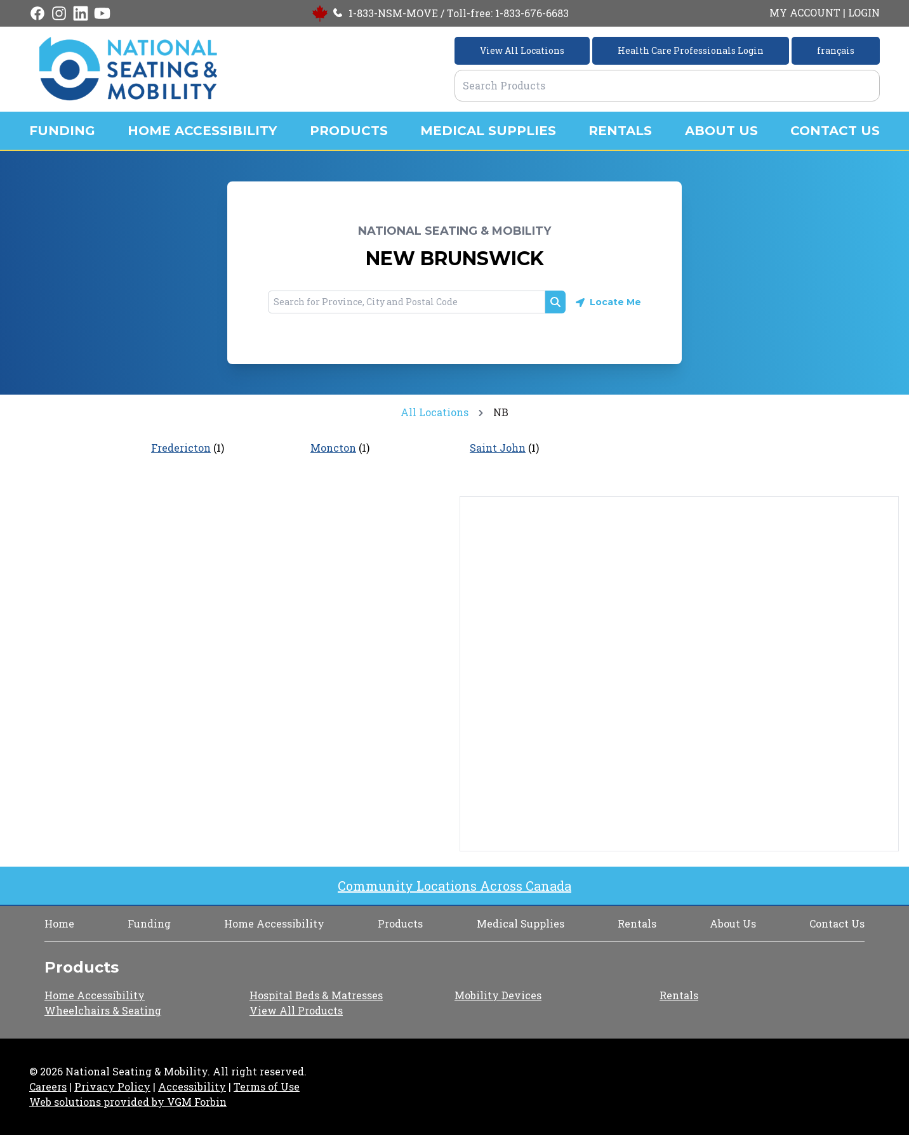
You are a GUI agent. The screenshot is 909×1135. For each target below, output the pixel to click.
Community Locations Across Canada (454, 885)
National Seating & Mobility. (137, 1071)
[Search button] (555, 302)
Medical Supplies (520, 923)
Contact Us (837, 923)
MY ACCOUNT (804, 12)
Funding (149, 923)
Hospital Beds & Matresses (316, 995)
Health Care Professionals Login (691, 50)
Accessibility (192, 1086)
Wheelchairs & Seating (102, 1010)
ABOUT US (721, 130)
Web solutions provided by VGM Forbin (128, 1101)
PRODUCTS (349, 130)
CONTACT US (835, 130)
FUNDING (62, 130)
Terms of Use (267, 1086)
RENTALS (620, 130)
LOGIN (864, 12)
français (835, 50)
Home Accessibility (274, 923)
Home (59, 923)
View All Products (296, 1010)
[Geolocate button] (608, 302)
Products (400, 923)
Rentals (637, 923)
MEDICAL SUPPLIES (488, 130)
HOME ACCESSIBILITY (202, 130)
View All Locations (522, 50)
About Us (733, 923)
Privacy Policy (112, 1086)
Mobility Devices (497, 995)
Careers (48, 1086)
